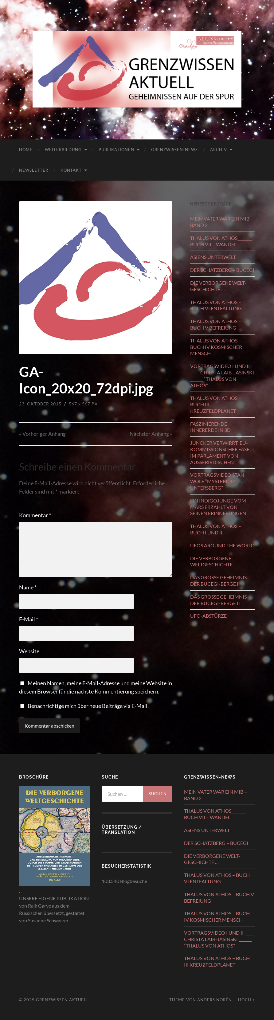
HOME (26, 149)
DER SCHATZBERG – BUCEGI (222, 270)
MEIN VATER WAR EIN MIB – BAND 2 (221, 222)
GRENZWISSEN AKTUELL (62, 999)
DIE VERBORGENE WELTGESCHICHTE (211, 561)
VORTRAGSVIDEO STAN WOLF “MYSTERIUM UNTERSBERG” (217, 481)
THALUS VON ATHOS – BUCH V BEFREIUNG (215, 324)
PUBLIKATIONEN (116, 149)
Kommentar (35, 515)
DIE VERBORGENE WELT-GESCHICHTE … (218, 286)
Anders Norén (214, 999)
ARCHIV (218, 149)
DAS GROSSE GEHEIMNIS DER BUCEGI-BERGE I (218, 580)
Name (28, 587)
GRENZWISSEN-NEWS (174, 149)
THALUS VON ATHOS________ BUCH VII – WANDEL (221, 241)
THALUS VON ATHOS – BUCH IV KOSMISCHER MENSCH (216, 347)
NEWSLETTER (33, 170)
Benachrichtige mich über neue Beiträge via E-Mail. (88, 705)
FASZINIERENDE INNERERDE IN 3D (210, 427)
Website (29, 651)
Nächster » (151, 434)
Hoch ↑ (246, 999)
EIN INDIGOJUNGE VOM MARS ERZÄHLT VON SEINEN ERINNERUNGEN (218, 507)
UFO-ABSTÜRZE (208, 616)
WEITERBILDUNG (63, 149)
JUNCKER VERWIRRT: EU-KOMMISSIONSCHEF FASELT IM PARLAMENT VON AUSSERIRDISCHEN (222, 452)
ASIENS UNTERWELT (213, 257)
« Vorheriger (42, 434)
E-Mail (28, 619)
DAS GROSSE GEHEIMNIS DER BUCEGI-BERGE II (218, 600)
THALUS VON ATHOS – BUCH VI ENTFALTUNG (216, 305)
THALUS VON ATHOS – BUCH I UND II (215, 529)
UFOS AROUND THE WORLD (222, 545)
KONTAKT (71, 170)
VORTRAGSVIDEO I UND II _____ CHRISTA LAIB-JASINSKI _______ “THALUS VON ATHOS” (222, 375)
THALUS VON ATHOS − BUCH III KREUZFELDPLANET (215, 404)
